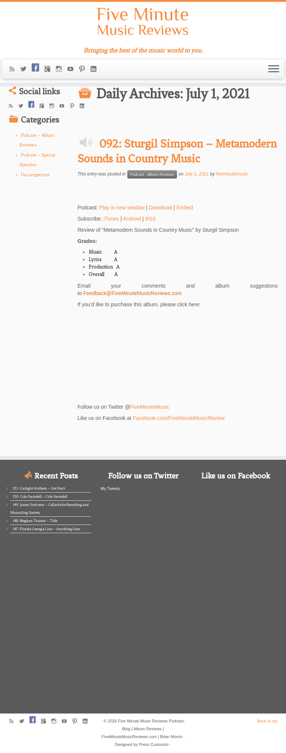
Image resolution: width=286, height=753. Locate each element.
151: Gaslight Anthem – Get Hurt (39, 488)
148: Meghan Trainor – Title (35, 520)
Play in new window (121, 208)
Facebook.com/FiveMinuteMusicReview (179, 418)
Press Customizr (154, 744)
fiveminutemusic (232, 174)
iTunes (111, 219)
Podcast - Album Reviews (152, 174)
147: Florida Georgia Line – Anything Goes (46, 528)
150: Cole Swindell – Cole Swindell (40, 496)
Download (160, 208)
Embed (185, 208)
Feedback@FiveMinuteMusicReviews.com (132, 293)
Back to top (267, 721)
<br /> (99, 353)
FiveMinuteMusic (149, 407)
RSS (150, 219)
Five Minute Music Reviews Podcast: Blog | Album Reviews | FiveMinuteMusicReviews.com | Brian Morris (143, 729)
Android (132, 219)
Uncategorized (35, 174)
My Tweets (110, 488)
